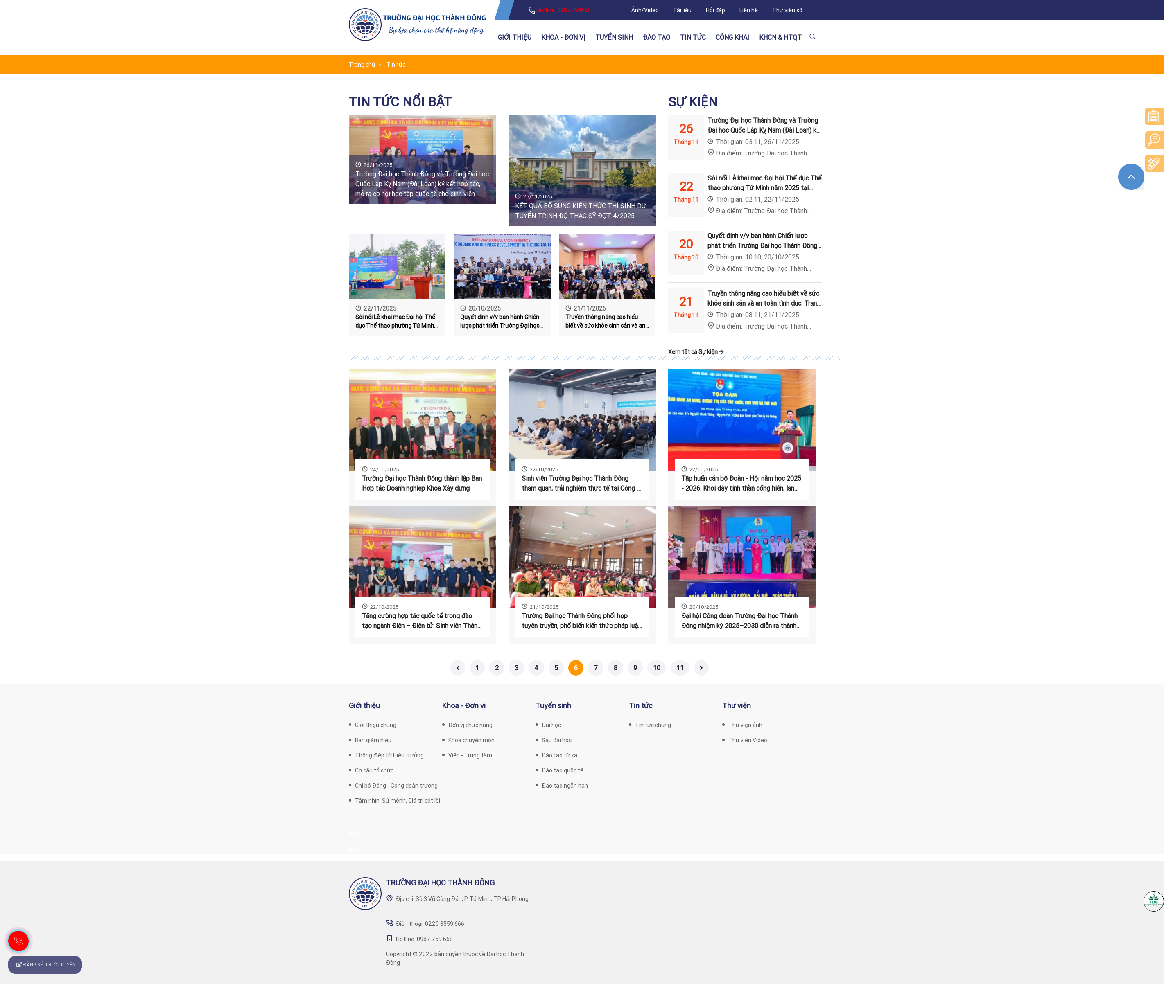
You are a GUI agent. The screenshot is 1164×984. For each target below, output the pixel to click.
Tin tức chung (653, 725)
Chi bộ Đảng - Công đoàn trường (396, 785)
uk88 (356, 833)
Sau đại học (557, 740)
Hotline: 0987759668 (560, 10)
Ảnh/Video (645, 10)
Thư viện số (787, 10)
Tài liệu (682, 10)
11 (680, 668)
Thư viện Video (747, 740)
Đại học (551, 725)
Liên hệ (748, 10)
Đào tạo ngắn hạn (565, 785)
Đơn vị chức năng (470, 725)
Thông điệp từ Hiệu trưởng (389, 755)
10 (656, 668)
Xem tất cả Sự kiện (693, 352)
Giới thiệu (514, 37)
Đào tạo (656, 37)
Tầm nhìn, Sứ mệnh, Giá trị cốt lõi (397, 800)
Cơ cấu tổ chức (374, 770)
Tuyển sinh (614, 37)
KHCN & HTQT (780, 37)
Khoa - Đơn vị (563, 37)
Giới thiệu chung (375, 725)
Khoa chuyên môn (471, 740)
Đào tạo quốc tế (562, 770)
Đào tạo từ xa (559, 755)
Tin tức (693, 37)
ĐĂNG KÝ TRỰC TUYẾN (46, 964)
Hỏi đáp (715, 10)
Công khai (732, 37)
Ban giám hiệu (373, 740)
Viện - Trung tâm (470, 755)
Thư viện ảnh (745, 725)
